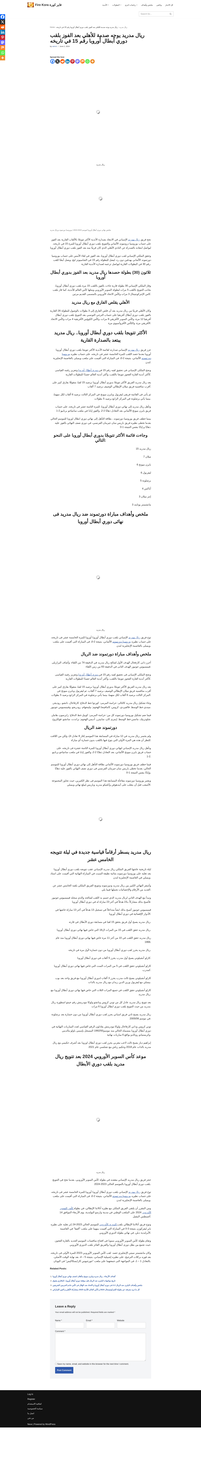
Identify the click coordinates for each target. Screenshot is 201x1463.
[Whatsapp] (87, 62)
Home (52, 27)
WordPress (50, 1460)
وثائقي (158, 5)
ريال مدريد (123, 27)
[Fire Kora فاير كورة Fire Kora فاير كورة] (44, 5)
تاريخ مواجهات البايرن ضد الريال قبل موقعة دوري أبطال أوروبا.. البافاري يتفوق (86, 1311)
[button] (105, 4)
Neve (29, 1460)
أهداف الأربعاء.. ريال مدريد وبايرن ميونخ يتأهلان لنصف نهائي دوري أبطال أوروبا (86, 1307)
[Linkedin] (67, 62)
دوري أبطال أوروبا (88, 377)
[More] (92, 62)
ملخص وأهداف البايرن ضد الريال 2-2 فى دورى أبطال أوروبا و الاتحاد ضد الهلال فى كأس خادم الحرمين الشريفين (100, 1316)
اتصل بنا (30, 1449)
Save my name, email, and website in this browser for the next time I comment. (93, 1399)
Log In (30, 1430)
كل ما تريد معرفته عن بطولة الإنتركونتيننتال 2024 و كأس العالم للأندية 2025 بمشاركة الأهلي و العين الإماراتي (99, 1321)
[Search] (153, 14)
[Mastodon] (77, 62)
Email (89, 1352)
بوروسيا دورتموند (121, 654)
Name (58, 1352)
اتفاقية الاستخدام (34, 1439)
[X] (57, 62)
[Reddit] (62, 62)
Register (31, 1435)
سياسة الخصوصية (35, 1444)
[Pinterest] (72, 62)
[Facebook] (52, 62)
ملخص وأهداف (146, 5)
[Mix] (82, 62)
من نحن (30, 1454)
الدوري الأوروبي (108, 1252)
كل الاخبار (169, 5)
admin (54, 47)
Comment (60, 1364)
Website (120, 1352)
